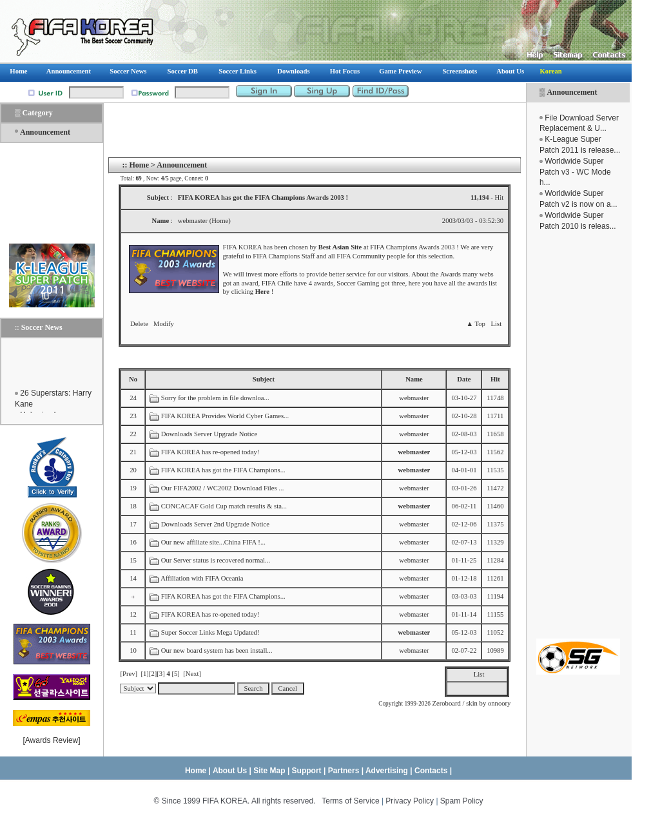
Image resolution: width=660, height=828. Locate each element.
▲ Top (475, 323)
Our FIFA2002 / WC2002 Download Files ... (222, 488)
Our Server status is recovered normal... (215, 560)
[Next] (192, 673)
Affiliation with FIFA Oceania (201, 578)
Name (414, 379)
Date (464, 379)
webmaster (414, 397)
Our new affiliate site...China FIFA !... (213, 542)
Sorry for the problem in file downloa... (215, 397)
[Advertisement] (578, 435)
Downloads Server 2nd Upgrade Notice (215, 524)
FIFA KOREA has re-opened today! (210, 452)
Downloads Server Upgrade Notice (209, 434)
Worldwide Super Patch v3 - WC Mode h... (575, 172)
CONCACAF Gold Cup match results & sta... (224, 506)
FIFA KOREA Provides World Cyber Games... (225, 415)
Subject (264, 379)
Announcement (572, 92)
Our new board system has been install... (217, 650)
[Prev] (128, 673)
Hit (495, 379)
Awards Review (51, 740)
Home (139, 164)
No (133, 379)
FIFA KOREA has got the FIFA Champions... (223, 470)
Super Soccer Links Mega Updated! (210, 632)
